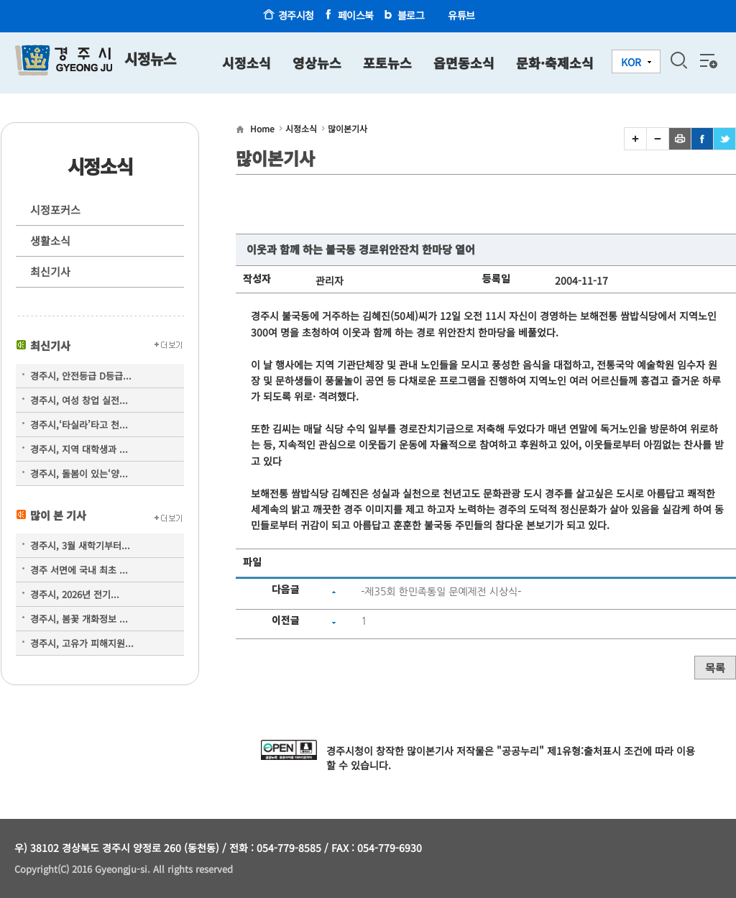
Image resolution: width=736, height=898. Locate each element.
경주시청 (296, 15)
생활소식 (50, 240)
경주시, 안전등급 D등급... (81, 375)
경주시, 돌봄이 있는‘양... (79, 473)
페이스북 (356, 15)
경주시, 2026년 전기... (74, 594)
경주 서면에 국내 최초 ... (79, 570)
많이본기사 (347, 128)
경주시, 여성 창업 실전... (79, 400)
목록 (715, 667)
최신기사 (50, 271)
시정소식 (301, 128)
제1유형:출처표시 (584, 750)
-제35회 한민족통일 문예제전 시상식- (441, 592)
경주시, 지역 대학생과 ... (79, 449)
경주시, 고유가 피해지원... (82, 643)
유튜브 (461, 15)
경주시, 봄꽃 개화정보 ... (79, 619)
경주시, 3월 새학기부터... (80, 545)
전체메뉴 (707, 60)
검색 (678, 60)
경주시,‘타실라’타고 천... (79, 424)
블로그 (411, 15)
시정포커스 (55, 209)
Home (262, 128)
